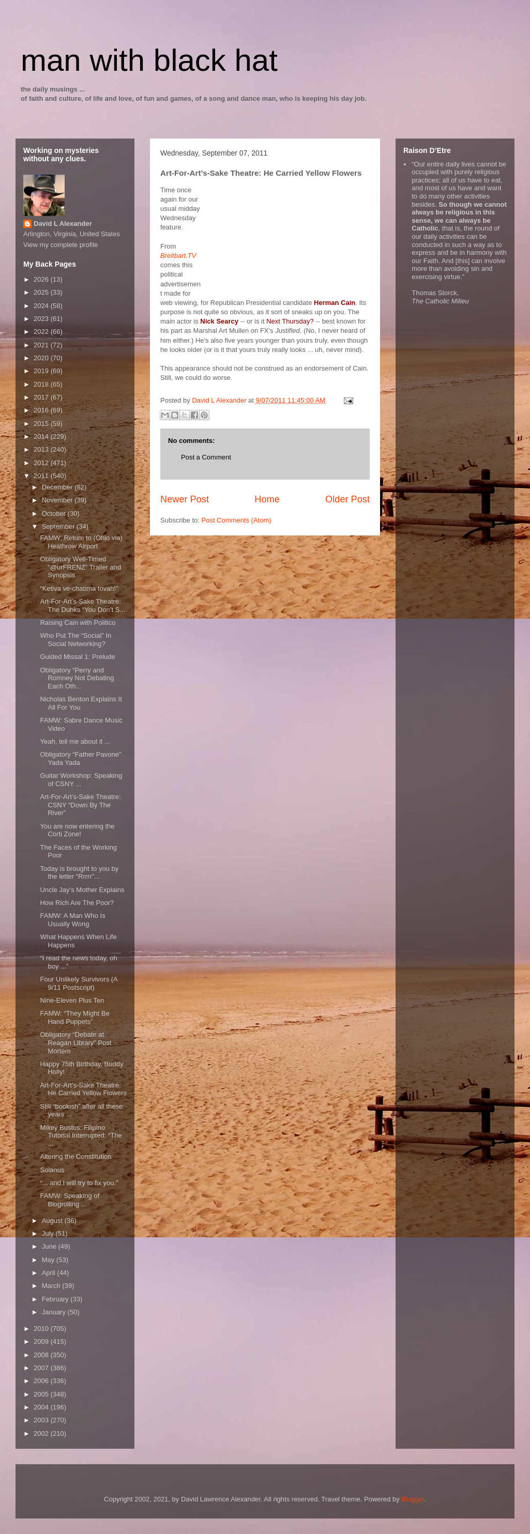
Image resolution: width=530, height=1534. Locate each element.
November (58, 500)
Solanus (52, 1170)
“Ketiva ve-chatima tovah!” (79, 588)
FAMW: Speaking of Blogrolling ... (69, 1200)
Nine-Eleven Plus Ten (72, 1000)
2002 (42, 1433)
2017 (42, 397)
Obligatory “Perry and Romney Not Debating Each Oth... (77, 678)
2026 (42, 279)
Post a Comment (206, 457)
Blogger (412, 1499)
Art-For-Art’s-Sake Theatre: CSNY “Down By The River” (80, 805)
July (49, 1233)
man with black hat (149, 60)
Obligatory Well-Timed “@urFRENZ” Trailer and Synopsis (80, 567)
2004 (42, 1407)
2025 (42, 292)
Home (267, 499)
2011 (42, 476)
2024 (42, 306)
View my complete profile (60, 245)
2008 (42, 1355)
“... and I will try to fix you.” (79, 1183)
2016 (42, 410)
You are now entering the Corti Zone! (77, 830)
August (53, 1220)
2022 (42, 331)
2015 (42, 423)
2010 (42, 1328)
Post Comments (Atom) (236, 520)
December (58, 487)
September (59, 526)
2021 (42, 345)
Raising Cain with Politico (77, 622)
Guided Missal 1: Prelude (77, 657)
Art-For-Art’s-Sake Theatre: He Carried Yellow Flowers (83, 1089)
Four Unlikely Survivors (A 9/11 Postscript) (78, 983)
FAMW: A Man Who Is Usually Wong (72, 920)
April (49, 1273)
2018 (42, 384)
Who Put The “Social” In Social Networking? (75, 640)
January (55, 1312)
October (55, 513)
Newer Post (184, 499)
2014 (42, 436)
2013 (42, 449)
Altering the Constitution (75, 1156)
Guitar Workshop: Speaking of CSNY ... (81, 780)
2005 (42, 1394)
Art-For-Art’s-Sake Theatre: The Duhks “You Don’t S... (82, 605)
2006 (42, 1381)
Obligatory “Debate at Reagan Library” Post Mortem (75, 1042)
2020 (42, 358)
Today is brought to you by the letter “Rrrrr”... (79, 873)
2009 (42, 1341)
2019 (42, 371)
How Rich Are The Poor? (77, 903)
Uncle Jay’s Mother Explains (82, 890)
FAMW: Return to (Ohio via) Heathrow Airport (81, 542)
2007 (42, 1368)
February (56, 1299)
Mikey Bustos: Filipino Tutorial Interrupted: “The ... (81, 1135)
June (50, 1246)
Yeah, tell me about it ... (75, 741)
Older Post (347, 499)
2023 (42, 319)
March (52, 1286)
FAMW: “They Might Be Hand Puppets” (74, 1017)
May (49, 1260)
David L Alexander (63, 223)
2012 (42, 463)
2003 (42, 1420)
